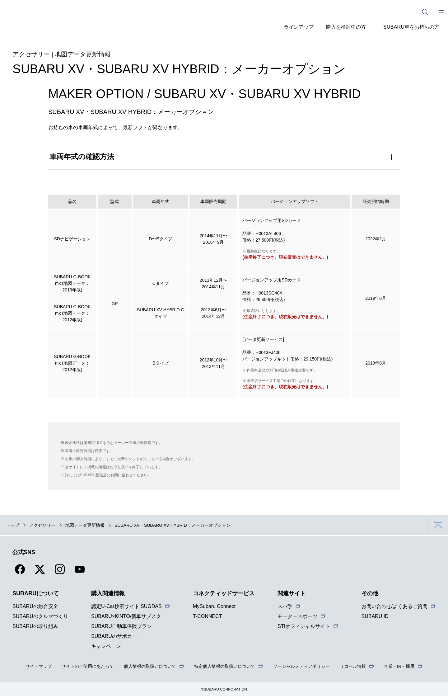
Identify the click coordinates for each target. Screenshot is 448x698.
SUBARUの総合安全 (35, 608)
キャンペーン (106, 648)
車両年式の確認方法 (82, 158)
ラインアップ (292, 26)
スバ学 (285, 608)
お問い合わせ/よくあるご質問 (394, 608)
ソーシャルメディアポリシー (301, 668)
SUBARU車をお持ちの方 (411, 26)
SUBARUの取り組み (35, 628)
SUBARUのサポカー (114, 638)
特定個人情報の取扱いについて (224, 668)
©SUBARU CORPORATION (224, 691)
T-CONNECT (207, 618)
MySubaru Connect (214, 608)
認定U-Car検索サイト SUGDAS (126, 608)
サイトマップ (39, 668)
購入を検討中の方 (343, 26)
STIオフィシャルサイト (304, 628)
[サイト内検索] (425, 12)
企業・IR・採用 (399, 668)
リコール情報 (353, 668)
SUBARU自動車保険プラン (121, 628)
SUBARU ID (375, 618)
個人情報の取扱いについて (150, 668)
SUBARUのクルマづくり (40, 618)
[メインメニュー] (441, 12)
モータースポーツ (297, 618)
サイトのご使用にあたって (88, 668)
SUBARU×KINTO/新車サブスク (126, 618)
